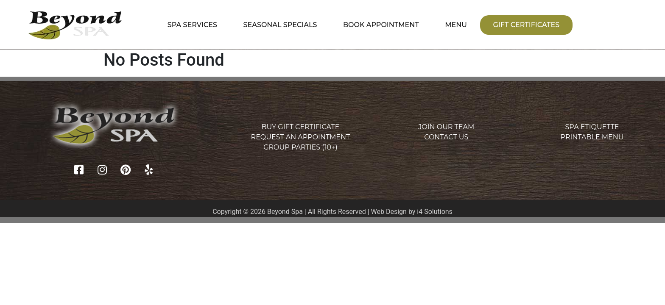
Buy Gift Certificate (300, 127)
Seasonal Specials (280, 25)
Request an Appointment (300, 137)
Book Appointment (381, 25)
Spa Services (192, 25)
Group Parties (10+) (300, 147)
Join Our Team (446, 127)
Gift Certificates (526, 25)
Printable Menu (592, 137)
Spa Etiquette (592, 127)
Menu (456, 25)
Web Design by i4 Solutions (412, 212)
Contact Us (446, 137)
